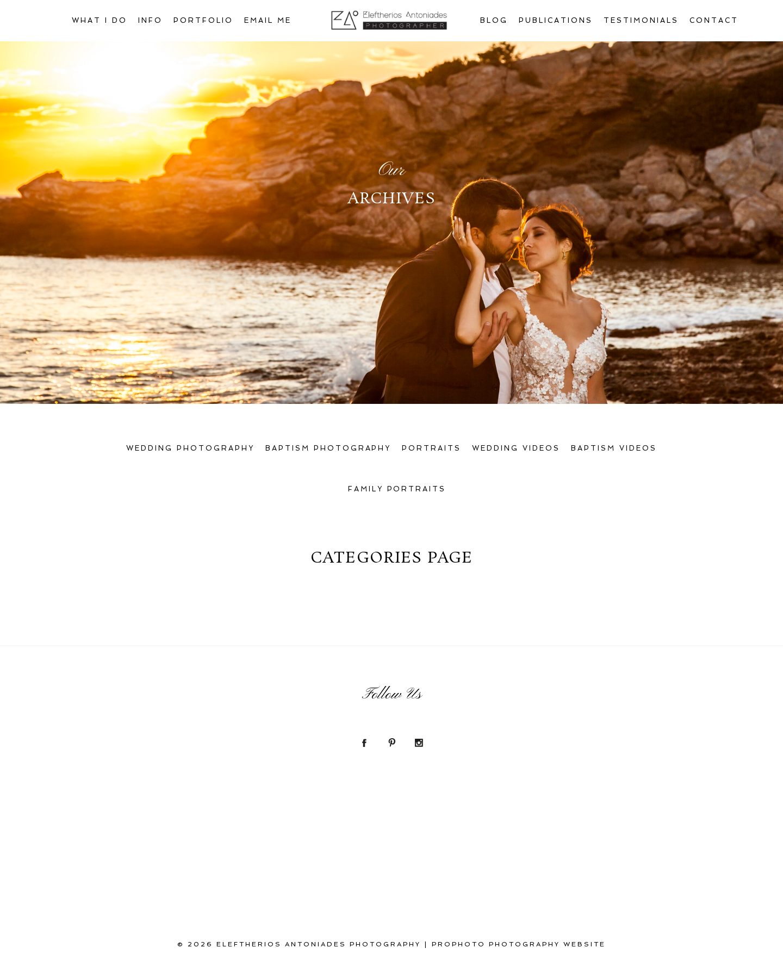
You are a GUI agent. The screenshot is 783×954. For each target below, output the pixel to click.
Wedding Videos (516, 448)
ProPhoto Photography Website (519, 944)
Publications (556, 20)
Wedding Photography (190, 448)
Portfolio (203, 20)
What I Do (99, 20)
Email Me (267, 20)
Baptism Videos (614, 448)
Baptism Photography (328, 448)
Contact (713, 20)
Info (150, 20)
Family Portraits (397, 489)
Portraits (431, 448)
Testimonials (641, 20)
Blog (494, 20)
